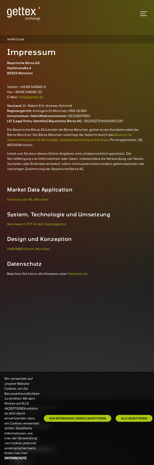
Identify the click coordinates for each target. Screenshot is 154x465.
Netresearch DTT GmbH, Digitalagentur (36, 224)
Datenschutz (78, 273)
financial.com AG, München (28, 199)
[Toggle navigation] (143, 13)
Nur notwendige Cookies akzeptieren (77, 418)
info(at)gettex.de (30, 97)
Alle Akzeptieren (134, 418)
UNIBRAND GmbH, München (28, 249)
